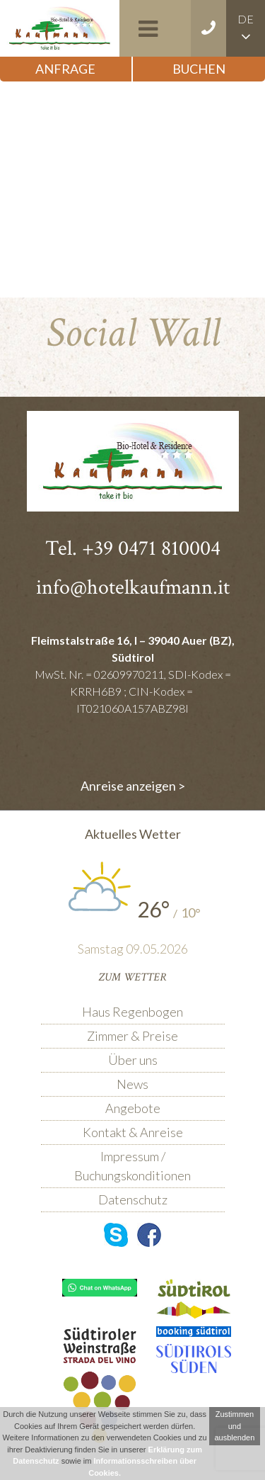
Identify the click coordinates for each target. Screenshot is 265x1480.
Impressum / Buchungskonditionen (132, 1165)
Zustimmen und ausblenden (234, 1426)
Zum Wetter (132, 977)
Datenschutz (132, 1199)
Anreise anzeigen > (133, 785)
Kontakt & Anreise (133, 1132)
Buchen (198, 69)
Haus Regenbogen (132, 1011)
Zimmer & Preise (132, 1036)
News (132, 1084)
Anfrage (65, 69)
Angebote (132, 1108)
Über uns (133, 1060)
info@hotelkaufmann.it (133, 587)
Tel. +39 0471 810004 (132, 549)
